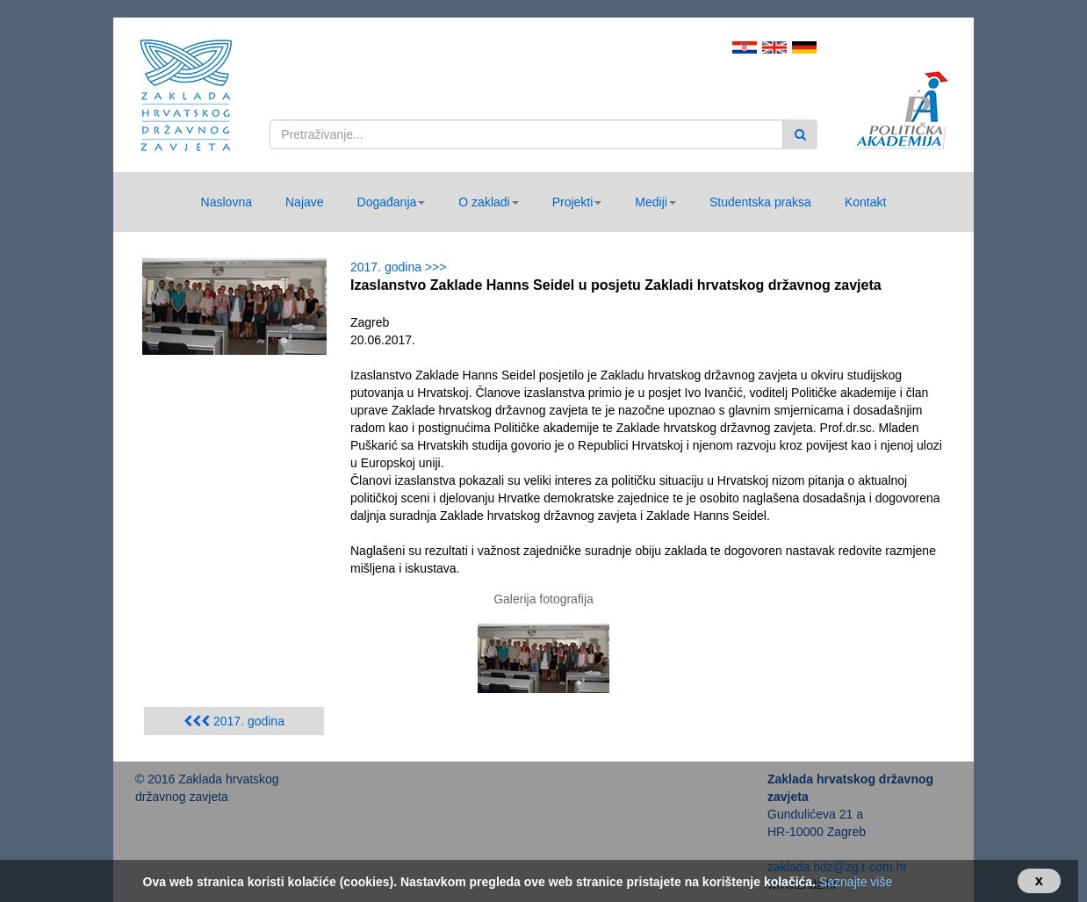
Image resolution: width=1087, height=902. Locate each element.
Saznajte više (855, 882)
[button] (392, 202)
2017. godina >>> (401, 267)
